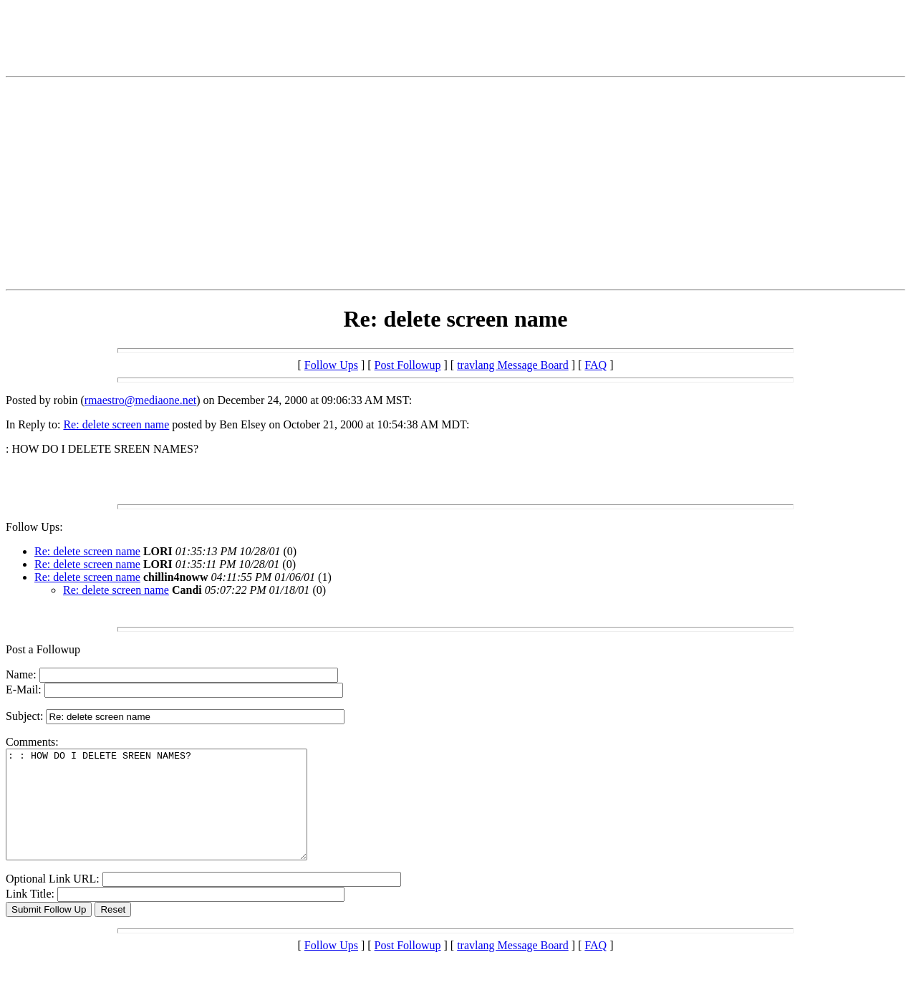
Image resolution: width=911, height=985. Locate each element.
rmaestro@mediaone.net (140, 400)
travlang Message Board (513, 365)
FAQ (595, 365)
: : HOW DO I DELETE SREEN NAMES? (174, 815)
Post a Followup (43, 649)
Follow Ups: (34, 527)
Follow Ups (331, 365)
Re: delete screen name (116, 424)
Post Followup (408, 365)
